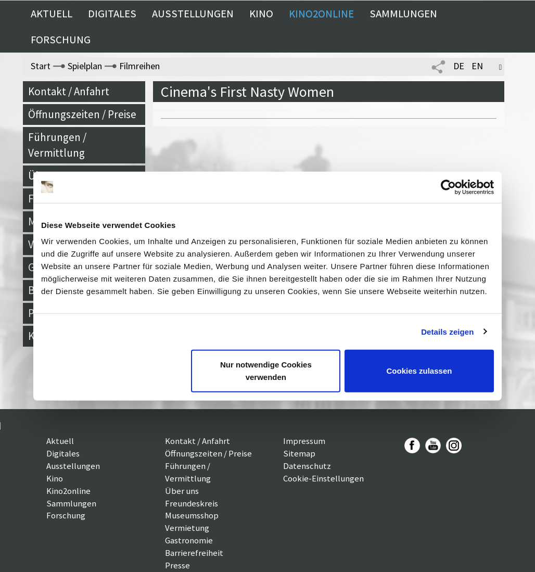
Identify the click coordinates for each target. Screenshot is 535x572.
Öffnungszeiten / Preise (82, 114)
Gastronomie (189, 540)
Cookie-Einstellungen (323, 478)
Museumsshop (192, 515)
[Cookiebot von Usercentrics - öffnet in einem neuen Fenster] (448, 187)
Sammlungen (403, 13)
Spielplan (85, 66)
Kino (261, 13)
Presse (177, 565)
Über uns (182, 491)
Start (40, 66)
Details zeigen (447, 331)
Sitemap (299, 453)
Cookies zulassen (419, 370)
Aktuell (51, 13)
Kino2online (321, 13)
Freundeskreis (191, 503)
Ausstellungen (193, 13)
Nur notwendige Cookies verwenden (266, 371)
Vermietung (187, 527)
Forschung (61, 39)
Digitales (112, 13)
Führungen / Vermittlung (57, 145)
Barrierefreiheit (194, 552)
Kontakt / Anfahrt (68, 91)
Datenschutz (307, 466)
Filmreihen (139, 66)
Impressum (304, 441)
